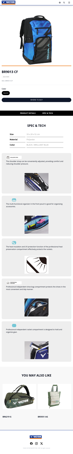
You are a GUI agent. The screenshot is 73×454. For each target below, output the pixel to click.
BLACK (6, 93)
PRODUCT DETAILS (27, 113)
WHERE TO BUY (36, 100)
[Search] (64, 2)
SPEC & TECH (47, 113)
